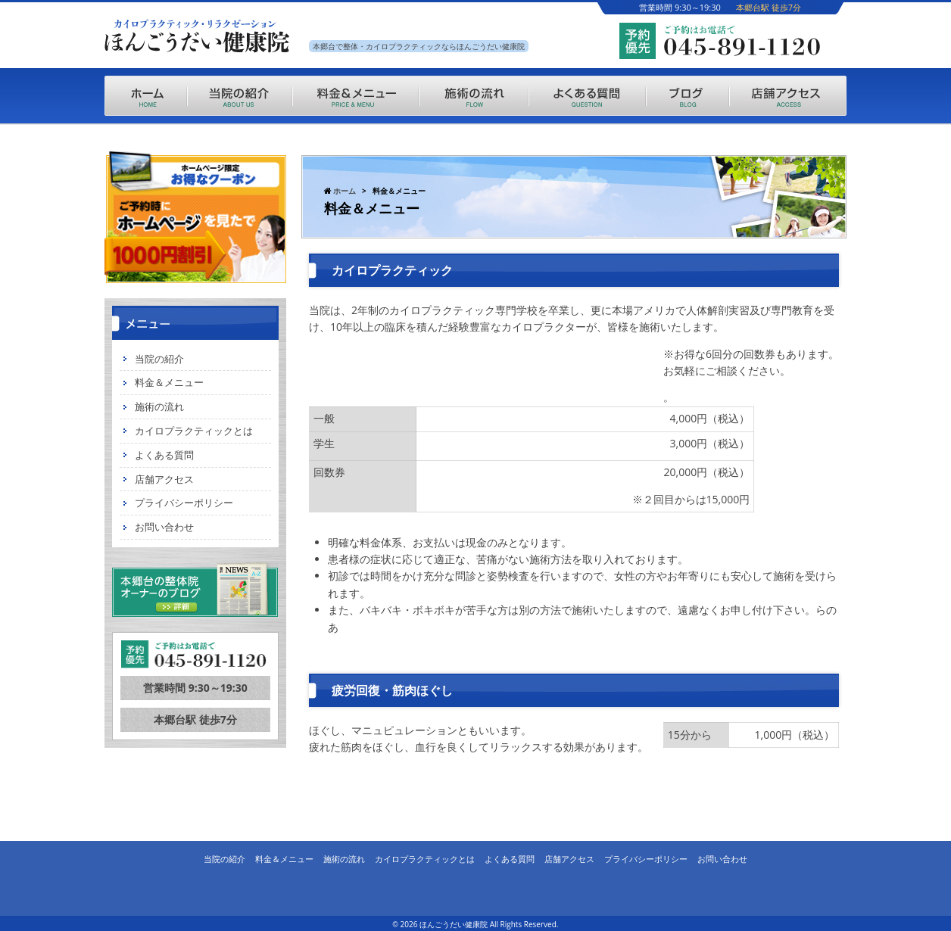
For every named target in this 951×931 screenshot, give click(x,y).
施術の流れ (159, 406)
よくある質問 (164, 455)
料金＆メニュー (169, 382)
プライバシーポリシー (184, 502)
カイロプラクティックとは (194, 430)
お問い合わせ (164, 527)
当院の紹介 (159, 359)
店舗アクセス (164, 479)
